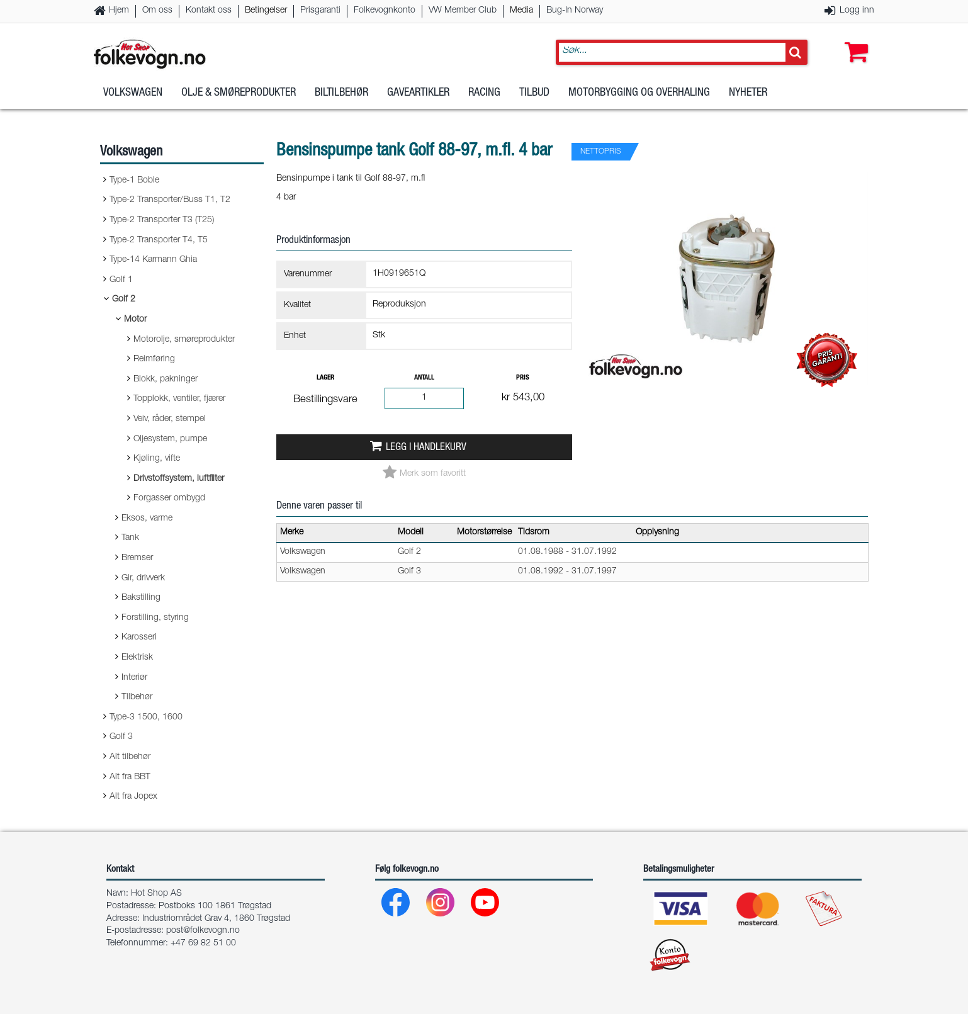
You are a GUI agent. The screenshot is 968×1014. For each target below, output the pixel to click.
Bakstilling (140, 598)
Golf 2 (123, 299)
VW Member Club (463, 10)
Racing (484, 100)
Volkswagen (132, 100)
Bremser (137, 558)
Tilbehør (136, 697)
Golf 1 (121, 280)
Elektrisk (137, 657)
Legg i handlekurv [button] (426, 447)
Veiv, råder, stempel (169, 419)
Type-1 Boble (134, 180)
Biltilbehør (341, 100)
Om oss (157, 10)
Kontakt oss (209, 10)
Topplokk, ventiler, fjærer (179, 399)
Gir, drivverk (143, 578)
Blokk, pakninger (165, 379)
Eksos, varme (146, 518)
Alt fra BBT (130, 777)
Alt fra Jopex (133, 796)
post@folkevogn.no (203, 931)
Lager (325, 378)
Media (521, 10)
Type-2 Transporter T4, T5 (159, 240)
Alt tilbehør (130, 757)
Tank (130, 538)
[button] (853, 42)
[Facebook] (396, 905)
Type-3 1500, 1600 (146, 717)
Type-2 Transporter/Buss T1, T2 (170, 200)
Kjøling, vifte (156, 458)
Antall (424, 378)
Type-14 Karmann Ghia (153, 260)
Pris (522, 378)
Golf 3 (121, 737)
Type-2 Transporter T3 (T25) (162, 220)
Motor (135, 319)
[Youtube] (485, 905)
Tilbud (534, 100)
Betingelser (266, 10)
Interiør (134, 677)
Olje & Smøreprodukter (238, 100)
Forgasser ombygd (169, 498)
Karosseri (139, 637)
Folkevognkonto (384, 10)
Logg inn (857, 10)
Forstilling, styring (155, 618)
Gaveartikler (418, 100)
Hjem (119, 10)
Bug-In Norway (574, 10)
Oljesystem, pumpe (170, 439)
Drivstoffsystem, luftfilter (178, 479)
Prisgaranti (320, 10)
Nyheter (748, 100)
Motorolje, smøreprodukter (184, 339)
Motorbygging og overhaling (639, 100)
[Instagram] (441, 905)
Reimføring (154, 359)
